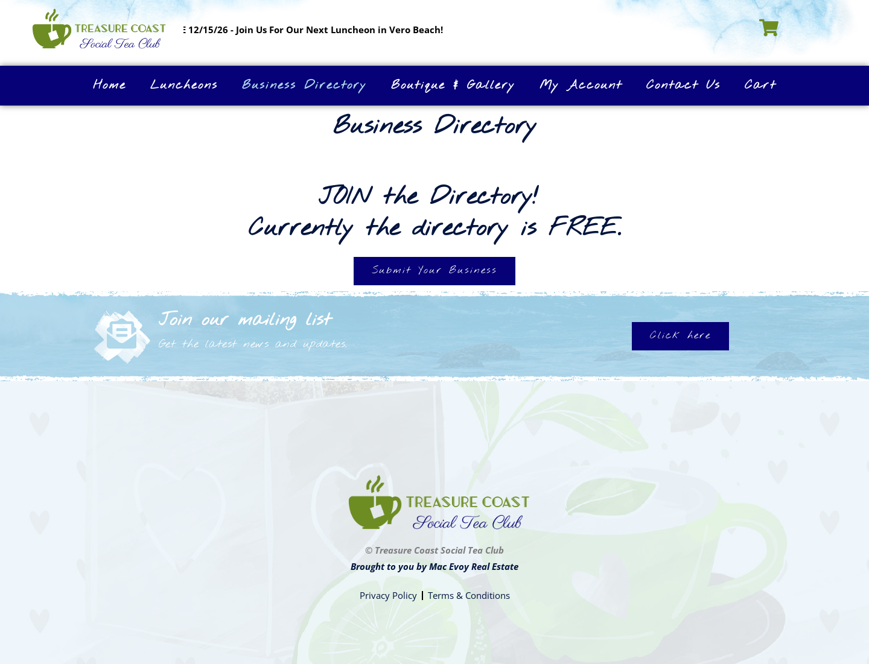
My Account (581, 85)
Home (109, 85)
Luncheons (184, 85)
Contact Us (683, 85)
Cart (760, 85)
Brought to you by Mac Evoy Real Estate (434, 566)
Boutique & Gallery (453, 85)
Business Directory (304, 85)
